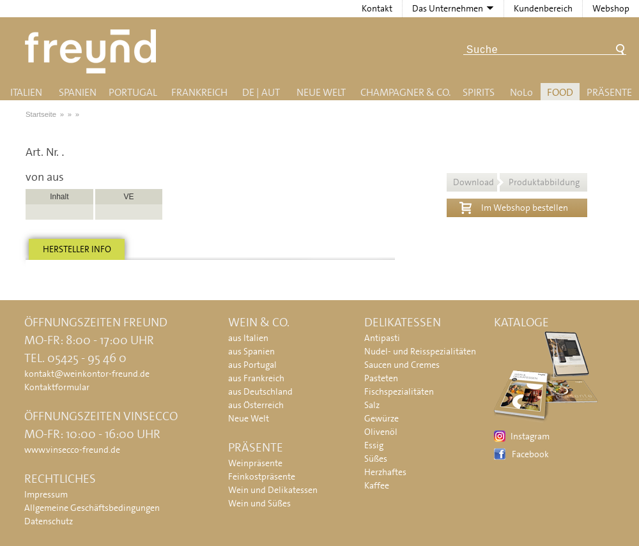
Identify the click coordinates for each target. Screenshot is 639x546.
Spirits (479, 92)
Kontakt (377, 8)
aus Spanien (251, 351)
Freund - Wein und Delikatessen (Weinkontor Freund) (93, 51)
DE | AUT (261, 92)
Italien (26, 92)
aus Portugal (252, 364)
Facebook (530, 454)
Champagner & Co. (405, 92)
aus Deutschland (260, 391)
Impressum (46, 494)
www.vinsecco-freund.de (72, 449)
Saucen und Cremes (402, 364)
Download (516, 182)
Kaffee (376, 485)
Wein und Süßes (259, 503)
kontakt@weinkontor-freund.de (87, 373)
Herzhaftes (385, 472)
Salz (372, 405)
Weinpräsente (255, 463)
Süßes (375, 458)
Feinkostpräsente (261, 476)
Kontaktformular (56, 387)
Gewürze (381, 418)
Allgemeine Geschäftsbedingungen (92, 507)
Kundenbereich (543, 8)
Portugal (133, 92)
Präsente (609, 92)
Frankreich (199, 92)
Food (560, 92)
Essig (373, 445)
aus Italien (248, 338)
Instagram (530, 436)
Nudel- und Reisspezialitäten (420, 351)
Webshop (610, 8)
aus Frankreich (256, 378)
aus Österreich (256, 405)
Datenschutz (48, 521)
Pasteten (381, 378)
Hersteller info (77, 249)
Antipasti (382, 338)
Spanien (77, 92)
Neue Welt (321, 92)
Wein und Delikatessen (273, 490)
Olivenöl (380, 431)
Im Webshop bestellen (513, 206)
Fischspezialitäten (399, 391)
